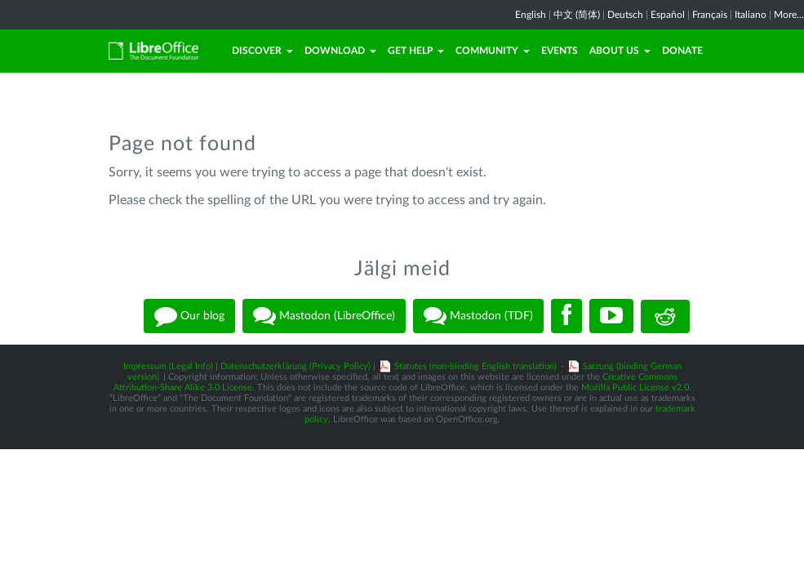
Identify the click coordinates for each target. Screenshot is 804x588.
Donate (682, 51)
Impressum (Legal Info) (168, 366)
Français (709, 15)
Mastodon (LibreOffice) (324, 316)
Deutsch (625, 15)
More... (789, 15)
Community (492, 51)
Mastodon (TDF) (478, 316)
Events (559, 51)
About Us (620, 51)
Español (668, 15)
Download (340, 51)
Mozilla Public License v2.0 (635, 387)
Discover (262, 51)
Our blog (189, 316)
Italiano (750, 15)
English (530, 15)
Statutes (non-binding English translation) (475, 366)
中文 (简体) (576, 15)
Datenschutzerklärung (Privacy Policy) (295, 366)
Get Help (416, 51)
